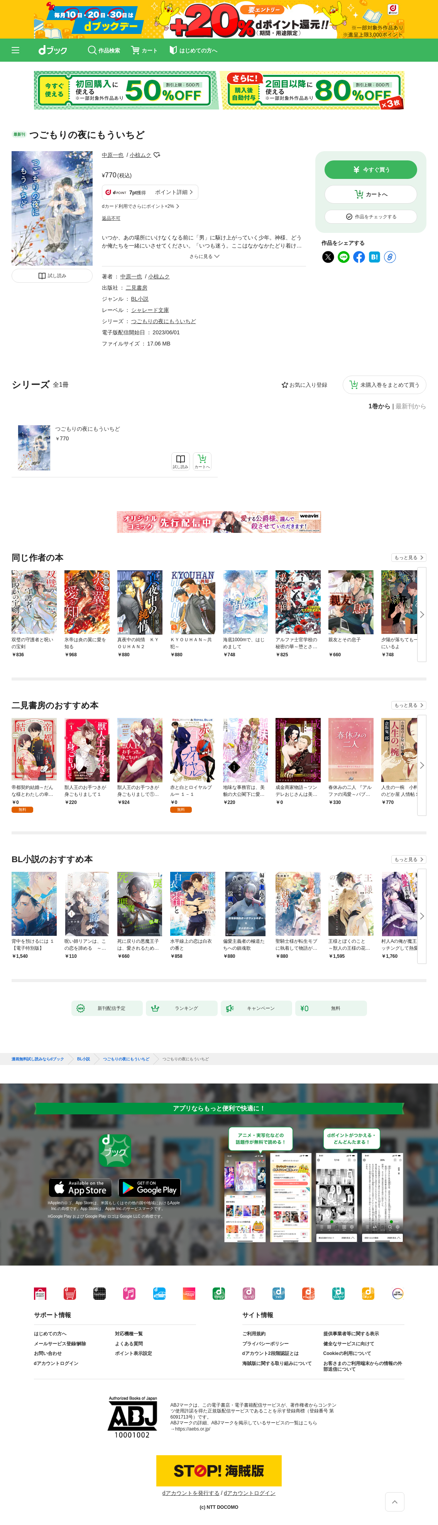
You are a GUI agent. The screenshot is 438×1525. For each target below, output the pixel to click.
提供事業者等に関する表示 (351, 1333)
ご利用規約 (254, 1333)
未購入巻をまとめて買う (390, 385)
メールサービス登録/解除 (60, 1343)
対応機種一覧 (129, 1333)
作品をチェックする (376, 216)
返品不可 (111, 218)
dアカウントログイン (56, 1363)
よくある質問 (129, 1343)
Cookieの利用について (347, 1353)
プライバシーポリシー (265, 1343)
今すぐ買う (376, 170)
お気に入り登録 (308, 385)
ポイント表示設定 (133, 1353)
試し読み (57, 275)
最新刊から (411, 406)
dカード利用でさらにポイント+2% (138, 206)
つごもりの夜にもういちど (87, 429)
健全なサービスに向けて (348, 1343)
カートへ (376, 194)
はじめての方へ (50, 1333)
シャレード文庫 (150, 310)
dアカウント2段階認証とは (270, 1353)
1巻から (380, 406)
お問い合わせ (48, 1353)
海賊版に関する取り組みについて (277, 1363)
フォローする (157, 155)
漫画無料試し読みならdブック (38, 1059)
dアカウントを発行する (191, 1493)
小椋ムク (140, 155)
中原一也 (112, 155)
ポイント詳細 (171, 192)
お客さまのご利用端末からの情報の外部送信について (362, 1366)
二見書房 (136, 288)
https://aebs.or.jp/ (192, 1429)
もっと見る (406, 557)
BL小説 (140, 299)
